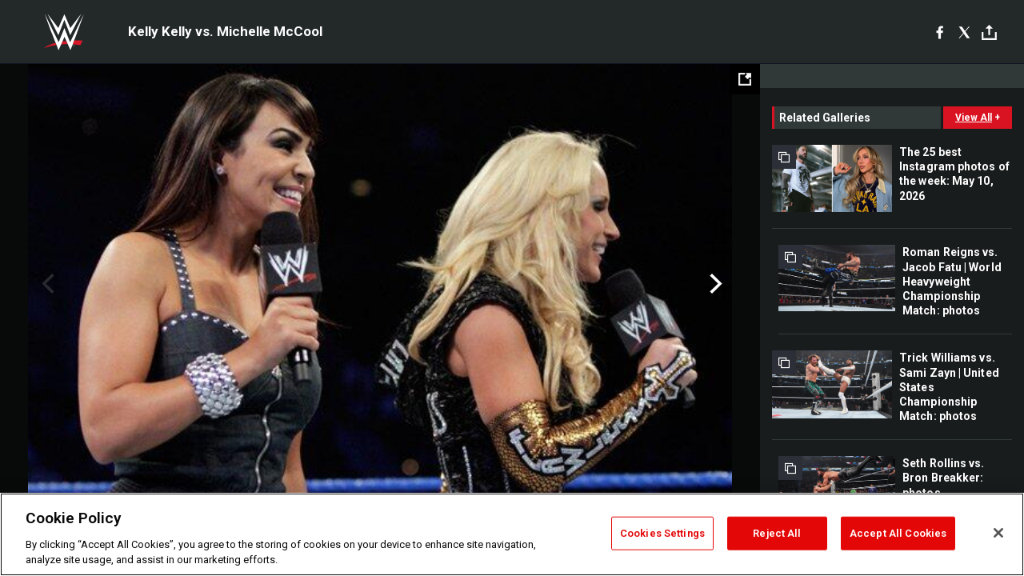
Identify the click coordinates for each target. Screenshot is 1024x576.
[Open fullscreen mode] (745, 79)
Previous (46, 284)
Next (714, 284)
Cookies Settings (662, 533)
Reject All (777, 533)
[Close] (998, 532)
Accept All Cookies (898, 533)
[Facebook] (939, 32)
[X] (964, 32)
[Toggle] (989, 32)
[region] (512, 534)
